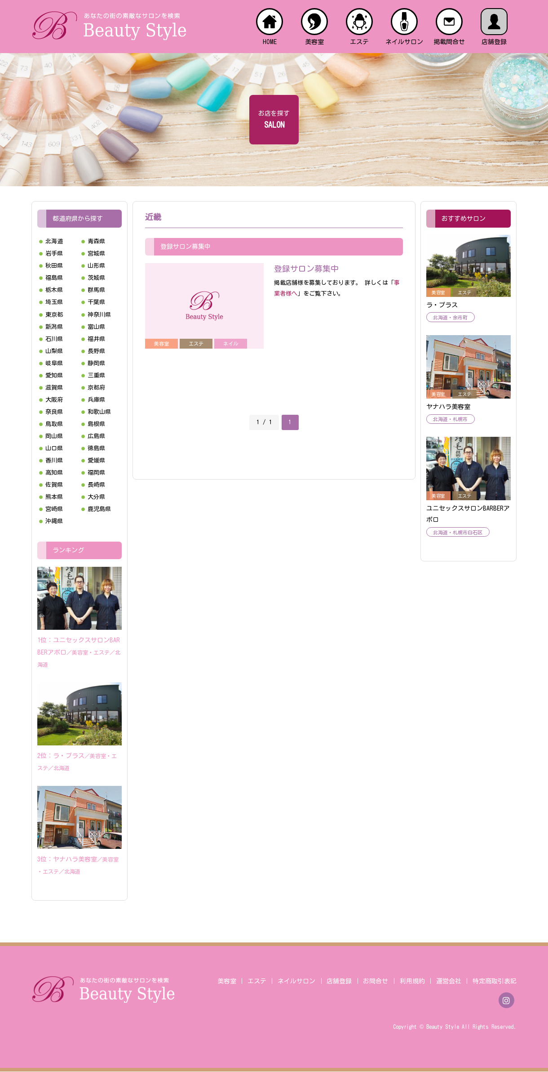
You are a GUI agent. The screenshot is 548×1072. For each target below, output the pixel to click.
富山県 (96, 327)
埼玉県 (54, 302)
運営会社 (448, 981)
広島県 (96, 436)
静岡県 (96, 363)
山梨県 (54, 351)
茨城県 (96, 278)
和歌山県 (99, 412)
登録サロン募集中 (306, 269)
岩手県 (54, 253)
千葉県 (96, 302)
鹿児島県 (99, 509)
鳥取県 (54, 424)
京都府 (96, 387)
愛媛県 (96, 460)
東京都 (54, 315)
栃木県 (54, 290)
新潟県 (54, 327)
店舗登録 (339, 981)
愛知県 (54, 375)
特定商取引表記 (495, 981)
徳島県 (96, 448)
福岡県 (96, 472)
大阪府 (54, 400)
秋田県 (54, 266)
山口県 (54, 448)
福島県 (54, 278)
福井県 (96, 339)
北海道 (54, 241)
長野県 (96, 351)
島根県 (96, 424)
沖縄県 (54, 521)
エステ (256, 981)
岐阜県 (54, 363)
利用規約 (412, 981)
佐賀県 (54, 485)
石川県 (54, 339)
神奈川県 (99, 315)
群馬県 (96, 290)
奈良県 (54, 412)
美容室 (226, 981)
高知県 (54, 472)
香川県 (54, 460)
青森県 (96, 241)
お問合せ (375, 981)
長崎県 (96, 485)
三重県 (96, 375)
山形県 (96, 266)
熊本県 (54, 497)
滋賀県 (54, 387)
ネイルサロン (296, 981)
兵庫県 (96, 400)
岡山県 (54, 436)
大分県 (96, 497)
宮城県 (96, 253)
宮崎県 (54, 509)
